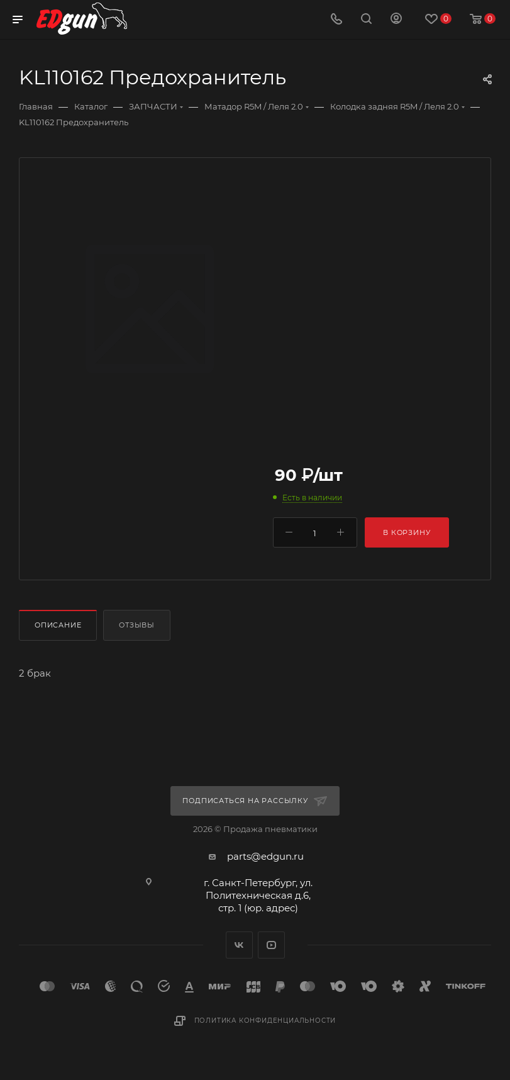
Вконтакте (239, 945)
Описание (58, 625)
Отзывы (137, 625)
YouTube (271, 945)
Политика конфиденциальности (265, 1020)
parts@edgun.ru (265, 856)
